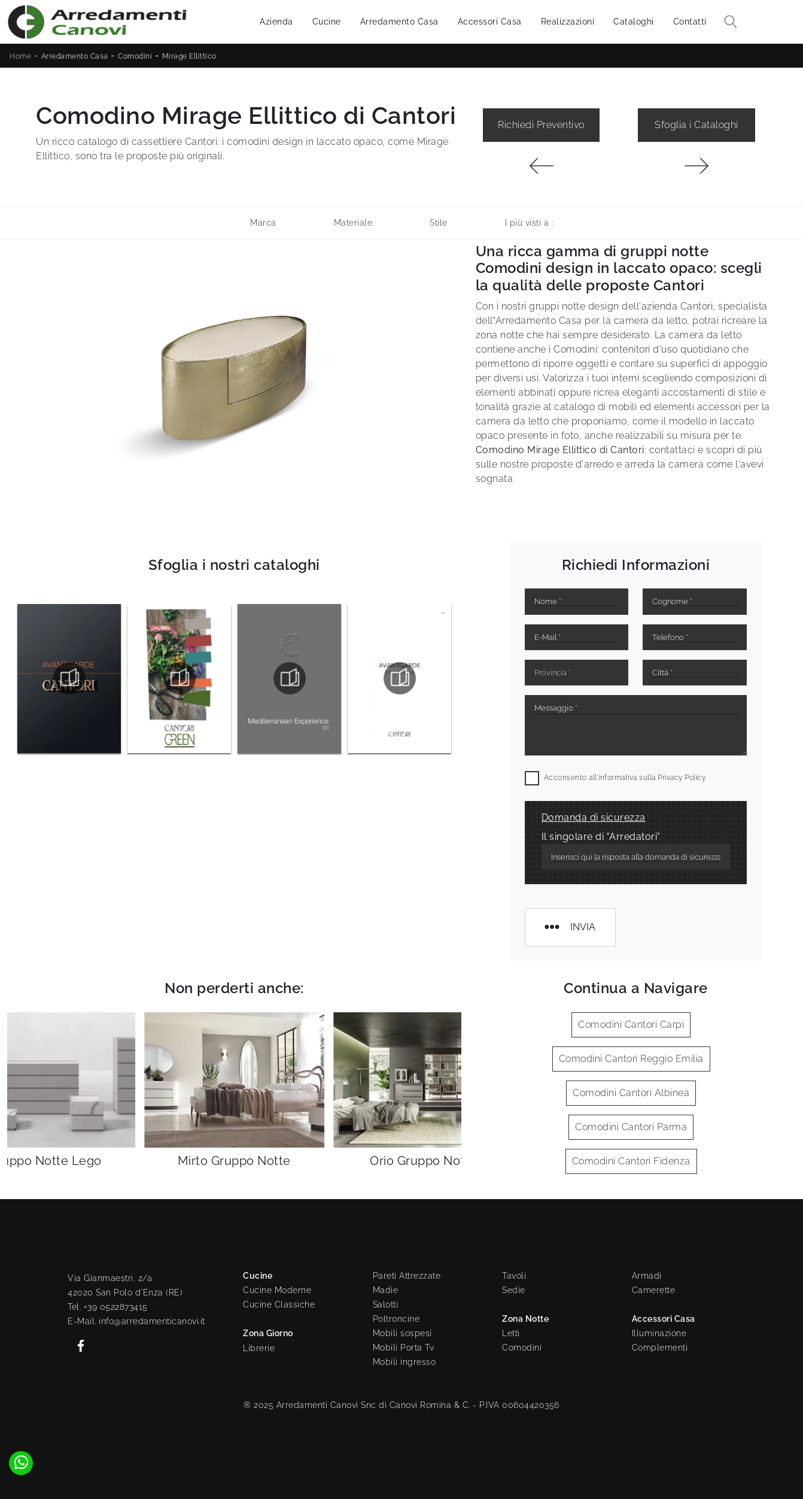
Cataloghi (633, 21)
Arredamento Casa (399, 21)
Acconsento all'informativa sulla (625, 777)
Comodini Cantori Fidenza (631, 1161)
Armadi (647, 1275)
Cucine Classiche (279, 1304)
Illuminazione (659, 1333)
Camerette (654, 1290)
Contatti (690, 21)
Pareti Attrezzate (407, 1275)
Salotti (386, 1304)
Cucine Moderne (277, 1290)
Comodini (135, 56)
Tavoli (514, 1275)
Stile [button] (439, 222)
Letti (511, 1333)
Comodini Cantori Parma (631, 1127)
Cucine (326, 21)
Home (20, 56)
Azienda (276, 21)
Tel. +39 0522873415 (108, 1307)
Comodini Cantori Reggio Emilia (631, 1058)
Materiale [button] (353, 222)
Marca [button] (263, 222)
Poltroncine (396, 1319)
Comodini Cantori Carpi (631, 1024)
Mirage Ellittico (189, 56)
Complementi (660, 1347)
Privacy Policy (681, 777)
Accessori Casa (490, 21)
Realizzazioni (568, 21)
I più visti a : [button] (529, 222)
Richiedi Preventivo (541, 125)
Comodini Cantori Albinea (631, 1093)
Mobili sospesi (402, 1333)
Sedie (513, 1290)
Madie (386, 1290)
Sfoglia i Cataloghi (696, 125)
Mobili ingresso (404, 1362)
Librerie (259, 1348)
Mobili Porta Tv (403, 1347)
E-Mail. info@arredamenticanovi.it (136, 1321)
